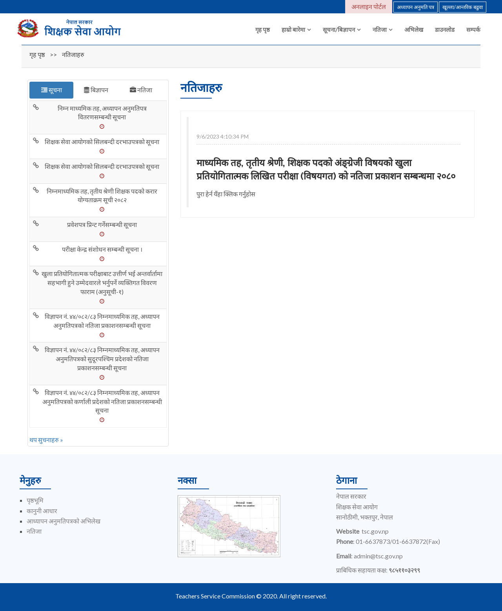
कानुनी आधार (42, 510)
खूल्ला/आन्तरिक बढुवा (462, 7)
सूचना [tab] (51, 89)
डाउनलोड (445, 29)
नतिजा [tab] (141, 89)
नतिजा (380, 29)
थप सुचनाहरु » (46, 439)
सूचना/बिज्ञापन (339, 29)
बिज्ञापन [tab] (96, 89)
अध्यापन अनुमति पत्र (415, 7)
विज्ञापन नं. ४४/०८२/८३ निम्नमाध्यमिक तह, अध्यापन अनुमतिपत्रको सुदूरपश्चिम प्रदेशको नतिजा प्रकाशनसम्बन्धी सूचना (102, 358)
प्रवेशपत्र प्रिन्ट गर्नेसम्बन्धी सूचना (102, 224)
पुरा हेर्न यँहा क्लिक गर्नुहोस (225, 194)
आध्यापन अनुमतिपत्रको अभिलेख (63, 521)
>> (53, 54)
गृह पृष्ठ (262, 29)
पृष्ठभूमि (35, 500)
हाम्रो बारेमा (293, 29)
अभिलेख (413, 29)
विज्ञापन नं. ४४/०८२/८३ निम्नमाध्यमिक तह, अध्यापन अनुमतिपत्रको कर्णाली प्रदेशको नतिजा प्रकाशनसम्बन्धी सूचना (102, 401)
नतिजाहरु (73, 54)
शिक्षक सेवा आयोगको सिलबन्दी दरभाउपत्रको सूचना (102, 141)
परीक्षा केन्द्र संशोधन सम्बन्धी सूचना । (102, 249)
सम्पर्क (473, 29)
